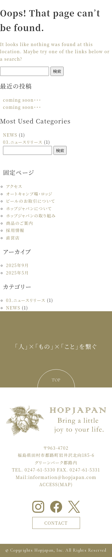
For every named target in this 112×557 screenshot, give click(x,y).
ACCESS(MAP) (56, 484)
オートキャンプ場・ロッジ (29, 194)
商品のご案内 (19, 223)
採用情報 (15, 230)
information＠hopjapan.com (62, 477)
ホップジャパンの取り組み (31, 216)
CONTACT (55, 523)
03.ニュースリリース (22, 142)
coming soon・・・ (22, 100)
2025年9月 (17, 265)
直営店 (13, 238)
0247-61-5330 (39, 470)
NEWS (10, 135)
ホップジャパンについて (29, 208)
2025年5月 (17, 273)
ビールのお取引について (30, 201)
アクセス (14, 186)
